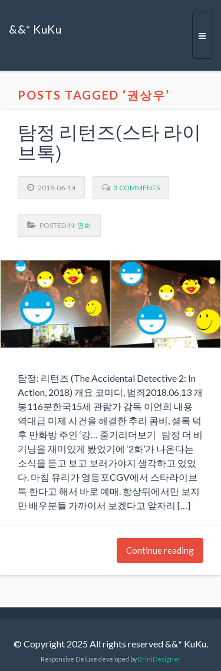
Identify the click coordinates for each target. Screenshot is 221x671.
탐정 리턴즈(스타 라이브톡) (109, 143)
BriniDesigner (159, 659)
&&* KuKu (35, 29)
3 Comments (137, 187)
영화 (84, 225)
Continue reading (160, 550)
